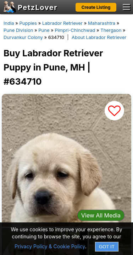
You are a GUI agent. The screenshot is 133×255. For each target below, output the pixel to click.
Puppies (28, 23)
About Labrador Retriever (99, 37)
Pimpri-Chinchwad (75, 30)
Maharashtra (101, 23)
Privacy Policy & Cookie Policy (50, 246)
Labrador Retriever (62, 23)
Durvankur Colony (23, 37)
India (9, 23)
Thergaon (110, 30)
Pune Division (18, 30)
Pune (43, 30)
